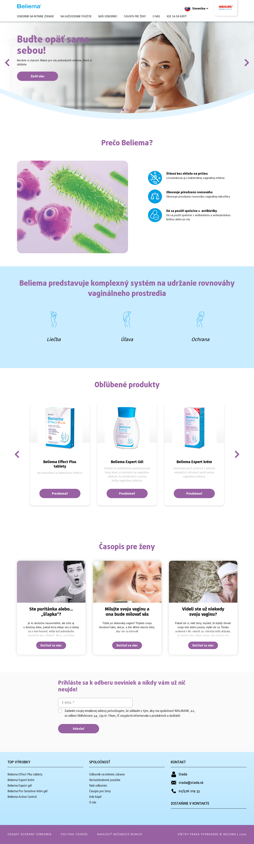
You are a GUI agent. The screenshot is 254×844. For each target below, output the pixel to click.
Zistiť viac (37, 76)
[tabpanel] (127, 68)
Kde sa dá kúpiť (177, 17)
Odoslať (78, 729)
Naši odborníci (107, 17)
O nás (156, 17)
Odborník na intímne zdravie (35, 17)
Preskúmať (60, 494)
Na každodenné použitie (76, 17)
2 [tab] (127, 110)
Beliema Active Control (22, 797)
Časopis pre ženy (135, 17)
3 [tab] (131, 110)
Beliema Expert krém (20, 780)
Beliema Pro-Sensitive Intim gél (27, 791)
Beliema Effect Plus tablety (25, 774)
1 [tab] (123, 110)
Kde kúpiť (95, 797)
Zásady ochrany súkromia (29, 834)
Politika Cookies (74, 834)
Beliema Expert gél (19, 786)
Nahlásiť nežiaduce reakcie (120, 834)
